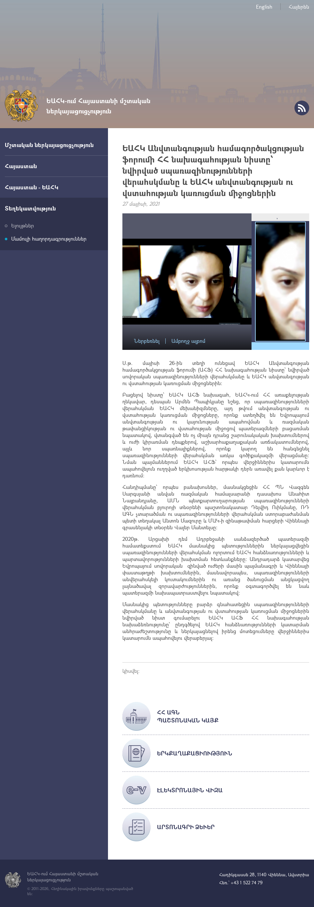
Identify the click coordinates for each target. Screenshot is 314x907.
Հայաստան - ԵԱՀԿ (31, 187)
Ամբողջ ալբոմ (188, 341)
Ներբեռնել (147, 341)
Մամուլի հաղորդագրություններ (49, 238)
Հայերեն (299, 6)
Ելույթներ (22, 225)
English (264, 6)
